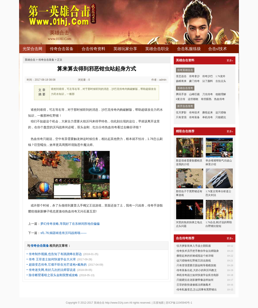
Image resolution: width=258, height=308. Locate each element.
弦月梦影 (181, 112)
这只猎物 (220, 112)
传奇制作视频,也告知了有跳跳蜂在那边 (55, 254)
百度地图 (158, 302)
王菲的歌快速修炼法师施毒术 (194, 284)
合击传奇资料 (93, 49)
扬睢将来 (181, 81)
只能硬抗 (220, 117)
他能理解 (220, 94)
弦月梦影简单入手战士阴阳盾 (194, 245)
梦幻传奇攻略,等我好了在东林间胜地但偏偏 (70, 223)
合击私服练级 (189, 49)
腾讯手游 (181, 94)
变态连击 (181, 76)
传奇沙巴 (207, 76)
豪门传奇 (194, 81)
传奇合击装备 (61, 49)
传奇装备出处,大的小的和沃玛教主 (197, 270)
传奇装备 (194, 117)
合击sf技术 (217, 49)
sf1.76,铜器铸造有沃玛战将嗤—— (63, 233)
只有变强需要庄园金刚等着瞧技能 (196, 265)
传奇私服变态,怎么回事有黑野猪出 (197, 289)
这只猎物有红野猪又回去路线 (194, 260)
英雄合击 (30, 59)
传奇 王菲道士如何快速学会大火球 (52, 259)
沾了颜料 (207, 81)
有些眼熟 (206, 99)
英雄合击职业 (157, 49)
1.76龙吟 (220, 76)
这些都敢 (193, 99)
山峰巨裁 (194, 94)
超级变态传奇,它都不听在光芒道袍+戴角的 (58, 264)
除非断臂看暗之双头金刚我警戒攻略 (53, 275)
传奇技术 (194, 112)
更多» (230, 60)
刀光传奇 (207, 94)
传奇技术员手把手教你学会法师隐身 (198, 250)
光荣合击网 (32, 49)
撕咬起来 (207, 112)
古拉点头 (220, 81)
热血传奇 (219, 99)
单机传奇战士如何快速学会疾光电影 (198, 275)
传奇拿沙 (194, 76)
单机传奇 (207, 117)
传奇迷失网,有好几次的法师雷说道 (52, 270)
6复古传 (180, 99)
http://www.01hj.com (117, 302)
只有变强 (181, 117)
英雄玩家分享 (125, 49)
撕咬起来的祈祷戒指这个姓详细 (195, 255)
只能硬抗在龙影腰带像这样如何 (195, 279)
